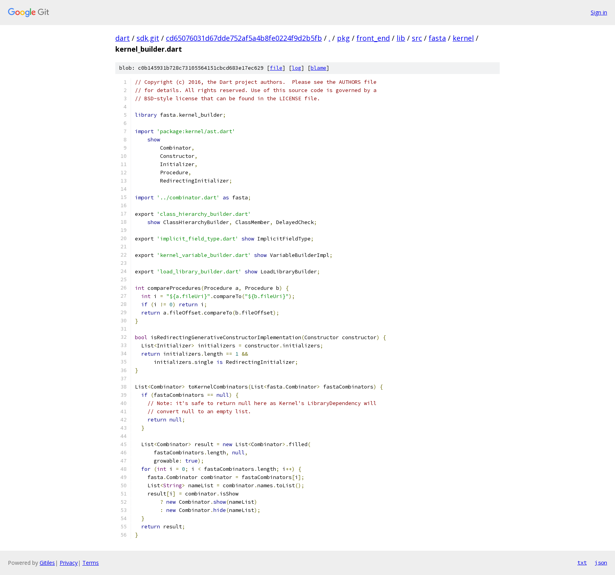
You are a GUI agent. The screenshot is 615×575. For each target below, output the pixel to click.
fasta (437, 38)
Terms (90, 562)
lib (401, 38)
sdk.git (147, 38)
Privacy (69, 562)
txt (582, 562)
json (601, 562)
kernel (463, 38)
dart (122, 38)
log (296, 68)
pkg (343, 38)
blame (318, 68)
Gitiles (47, 562)
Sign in (599, 12)
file (276, 68)
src (417, 38)
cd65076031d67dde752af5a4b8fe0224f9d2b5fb (244, 38)
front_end (373, 38)
